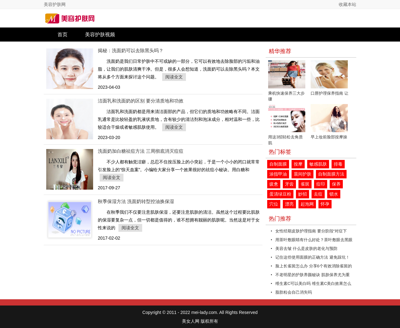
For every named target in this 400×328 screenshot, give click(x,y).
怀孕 (325, 203)
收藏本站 (347, 4)
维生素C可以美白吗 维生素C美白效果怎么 (313, 283)
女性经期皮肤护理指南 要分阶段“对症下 (311, 231)
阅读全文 (174, 76)
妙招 (302, 193)
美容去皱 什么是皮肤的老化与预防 (306, 248)
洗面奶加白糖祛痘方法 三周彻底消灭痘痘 (140, 151)
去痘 (318, 193)
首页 (63, 34)
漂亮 (289, 203)
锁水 (333, 193)
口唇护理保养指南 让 (329, 78)
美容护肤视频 (100, 34)
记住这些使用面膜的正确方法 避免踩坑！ (312, 257)
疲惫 (273, 183)
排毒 (338, 164)
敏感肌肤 (318, 164)
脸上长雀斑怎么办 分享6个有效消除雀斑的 (313, 266)
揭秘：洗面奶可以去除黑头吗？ (130, 50)
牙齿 (289, 183)
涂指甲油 (278, 173)
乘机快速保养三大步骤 (286, 81)
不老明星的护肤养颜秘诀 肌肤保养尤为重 (312, 274)
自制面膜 (278, 164)
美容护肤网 (55, 4)
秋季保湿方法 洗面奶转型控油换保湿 (136, 201)
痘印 (320, 183)
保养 (336, 183)
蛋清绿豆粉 (280, 193)
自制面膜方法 (331, 173)
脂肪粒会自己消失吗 (293, 292)
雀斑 (305, 183)
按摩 (298, 164)
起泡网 (307, 203)
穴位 (273, 203)
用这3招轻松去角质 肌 (286, 124)
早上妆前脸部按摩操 (329, 121)
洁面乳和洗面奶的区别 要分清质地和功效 (140, 100)
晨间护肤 (302, 173)
